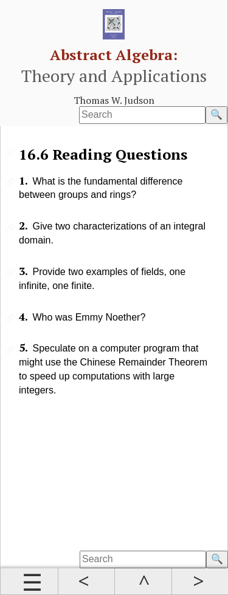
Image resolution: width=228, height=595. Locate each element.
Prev (86, 581)
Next (200, 581)
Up (142, 581)
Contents (29, 581)
